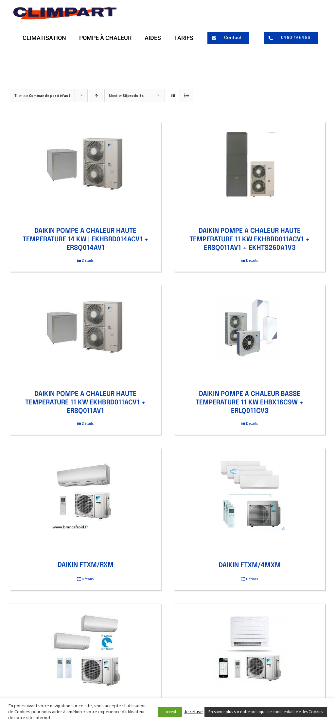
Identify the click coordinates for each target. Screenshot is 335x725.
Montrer (126, 95)
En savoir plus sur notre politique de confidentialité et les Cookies (265, 712)
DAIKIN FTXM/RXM (86, 565)
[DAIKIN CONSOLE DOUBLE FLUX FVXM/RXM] (249, 650)
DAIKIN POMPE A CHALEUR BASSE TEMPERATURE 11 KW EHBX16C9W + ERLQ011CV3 (250, 403)
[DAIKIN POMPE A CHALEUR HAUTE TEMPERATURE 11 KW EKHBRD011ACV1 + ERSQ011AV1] (85, 328)
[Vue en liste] (186, 95)
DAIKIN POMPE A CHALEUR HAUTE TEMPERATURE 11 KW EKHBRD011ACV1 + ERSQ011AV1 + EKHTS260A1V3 (249, 239)
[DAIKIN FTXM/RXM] (85, 494)
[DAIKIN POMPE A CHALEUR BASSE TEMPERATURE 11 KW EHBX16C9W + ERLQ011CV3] (249, 328)
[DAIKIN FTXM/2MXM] (85, 650)
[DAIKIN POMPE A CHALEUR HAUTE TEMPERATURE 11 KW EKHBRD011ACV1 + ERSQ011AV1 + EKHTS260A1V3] (249, 164)
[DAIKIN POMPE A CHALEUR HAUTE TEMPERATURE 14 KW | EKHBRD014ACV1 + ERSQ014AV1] (85, 164)
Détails (88, 260)
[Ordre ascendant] (96, 95)
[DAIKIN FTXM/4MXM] (249, 495)
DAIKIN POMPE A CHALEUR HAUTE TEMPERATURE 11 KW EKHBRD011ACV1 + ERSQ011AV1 (85, 403)
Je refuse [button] (193, 712)
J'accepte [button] (170, 712)
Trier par (42, 95)
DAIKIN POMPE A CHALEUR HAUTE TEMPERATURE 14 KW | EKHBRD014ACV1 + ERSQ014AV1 (86, 239)
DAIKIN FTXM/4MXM (250, 565)
